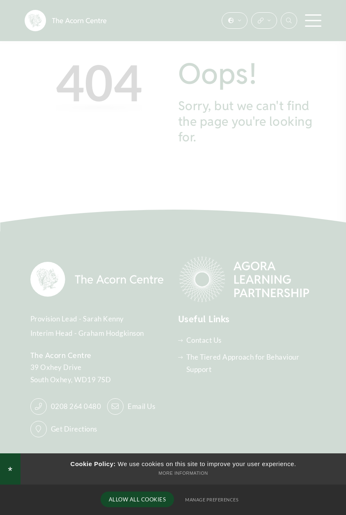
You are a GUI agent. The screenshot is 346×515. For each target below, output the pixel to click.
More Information (183, 472)
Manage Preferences (210, 499)
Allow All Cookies (137, 499)
